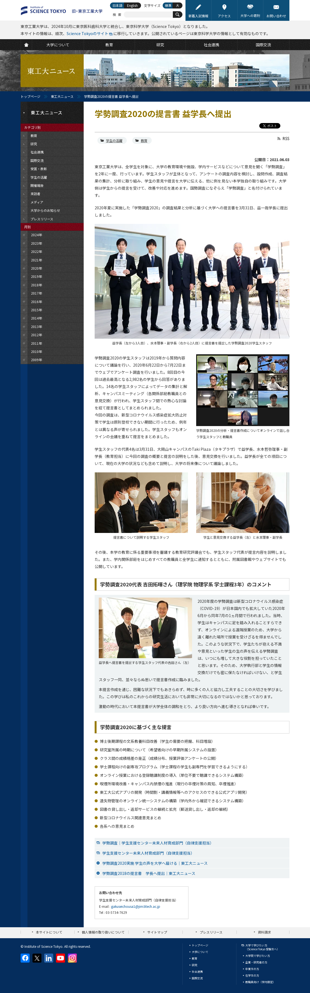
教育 (144, 140)
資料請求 (264, 932)
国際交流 (197, 978)
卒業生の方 (252, 969)
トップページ (30, 96)
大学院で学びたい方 (257, 956)
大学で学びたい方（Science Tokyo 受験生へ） (262, 947)
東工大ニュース (62, 96)
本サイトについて (49, 932)
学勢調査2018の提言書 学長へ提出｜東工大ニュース (148, 873)
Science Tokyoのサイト (87, 33)
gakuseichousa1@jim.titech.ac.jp (135, 906)
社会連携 (197, 971)
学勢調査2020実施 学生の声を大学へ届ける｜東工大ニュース (155, 863)
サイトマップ (157, 932)
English (132, 5)
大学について (200, 952)
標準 (168, 5)
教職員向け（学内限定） (260, 982)
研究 (194, 965)
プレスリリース (211, 932)
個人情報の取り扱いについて (103, 932)
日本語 (117, 5)
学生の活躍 (114, 140)
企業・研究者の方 (256, 962)
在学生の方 (252, 975)
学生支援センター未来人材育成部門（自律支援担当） (148, 853)
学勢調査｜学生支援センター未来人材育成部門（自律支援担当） (158, 843)
